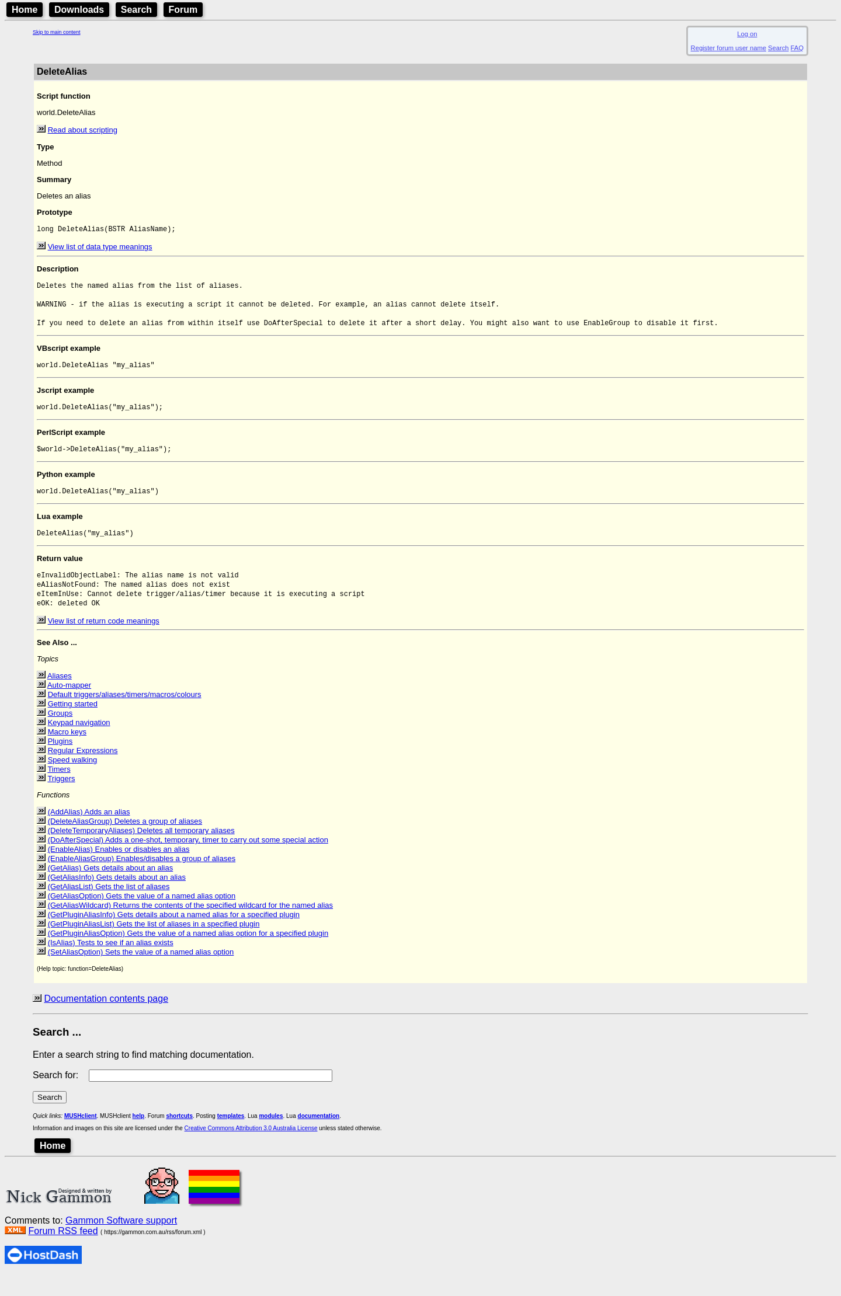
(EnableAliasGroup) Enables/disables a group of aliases (142, 879)
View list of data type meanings (100, 247)
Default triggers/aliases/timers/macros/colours (124, 714)
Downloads (79, 10)
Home (24, 10)
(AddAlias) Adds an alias (89, 832)
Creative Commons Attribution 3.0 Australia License (251, 1148)
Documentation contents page (106, 1019)
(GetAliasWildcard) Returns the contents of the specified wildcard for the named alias (190, 925)
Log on (747, 33)
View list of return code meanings (103, 641)
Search (136, 10)
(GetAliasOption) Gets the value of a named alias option (142, 916)
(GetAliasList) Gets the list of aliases (109, 907)
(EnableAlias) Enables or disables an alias (119, 869)
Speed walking (73, 780)
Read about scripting (82, 130)
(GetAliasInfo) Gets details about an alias (117, 897)
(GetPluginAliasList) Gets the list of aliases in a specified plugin (154, 944)
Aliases (59, 696)
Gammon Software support (121, 1241)
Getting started (73, 724)
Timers (58, 789)
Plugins (60, 761)
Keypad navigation (79, 742)
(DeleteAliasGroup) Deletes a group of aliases (125, 841)
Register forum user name (728, 47)
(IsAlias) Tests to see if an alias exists (110, 963)
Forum (183, 10)
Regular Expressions (83, 771)
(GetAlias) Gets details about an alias (110, 888)
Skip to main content (57, 32)
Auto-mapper (69, 705)
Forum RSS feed (63, 1251)
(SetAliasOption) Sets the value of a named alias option (141, 972)
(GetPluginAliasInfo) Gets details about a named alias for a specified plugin (174, 935)
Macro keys (67, 752)
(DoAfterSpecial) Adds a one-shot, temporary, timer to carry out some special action (188, 860)
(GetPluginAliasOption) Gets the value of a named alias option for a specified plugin (188, 953)
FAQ (797, 47)
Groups (60, 733)
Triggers (61, 799)
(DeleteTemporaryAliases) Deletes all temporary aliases (141, 850)
